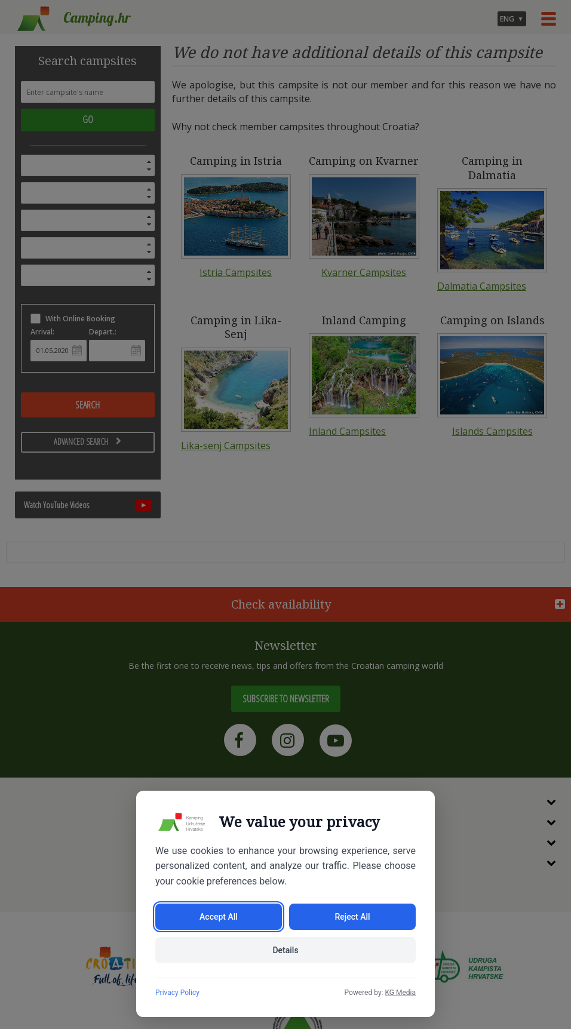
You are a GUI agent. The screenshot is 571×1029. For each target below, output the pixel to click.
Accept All (218, 917)
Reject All (352, 917)
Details (285, 950)
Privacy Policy (177, 992)
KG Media (400, 992)
